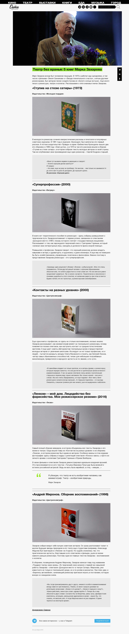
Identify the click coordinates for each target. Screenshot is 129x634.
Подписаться (102, 621)
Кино (12, 3)
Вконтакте (119, 74)
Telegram (79, 6)
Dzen (90, 6)
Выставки (47, 3)
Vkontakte (83, 6)
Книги (67, 3)
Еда (81, 3)
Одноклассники (119, 78)
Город (116, 3)
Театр (27, 3)
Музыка (97, 3)
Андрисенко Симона (41, 610)
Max (94, 6)
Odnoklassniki (87, 6)
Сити (14, 6)
